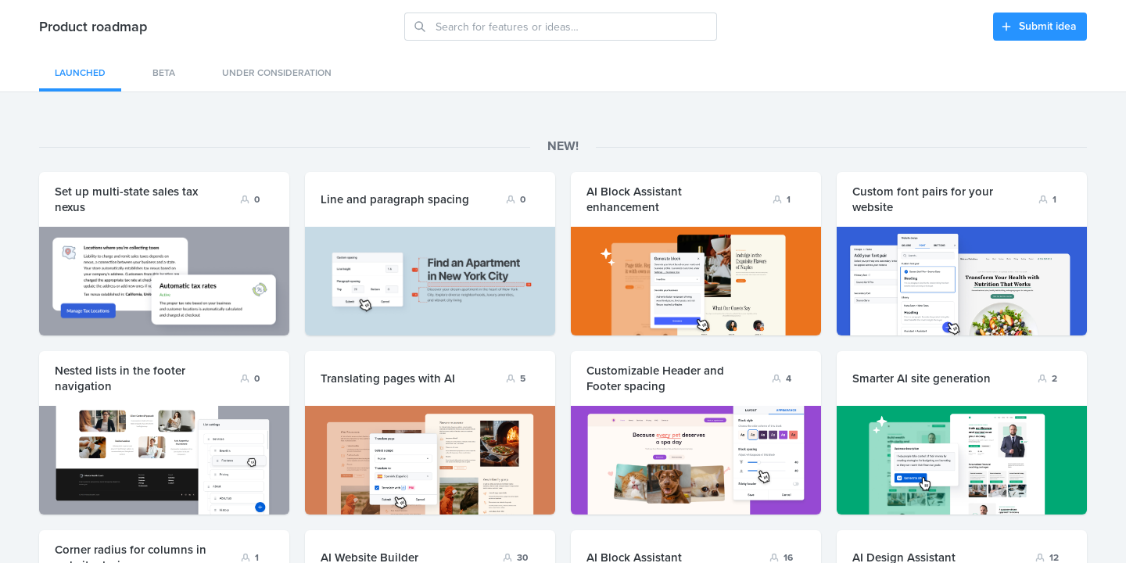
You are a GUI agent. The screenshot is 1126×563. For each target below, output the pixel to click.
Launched (80, 72)
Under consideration (277, 72)
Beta (163, 72)
